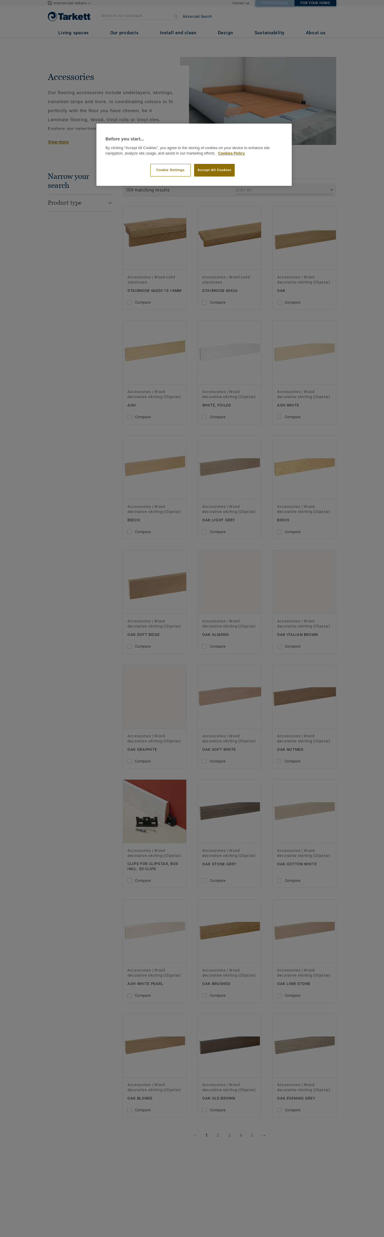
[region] (194, 155)
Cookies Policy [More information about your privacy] (231, 153)
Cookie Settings (170, 170)
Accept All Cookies (214, 170)
